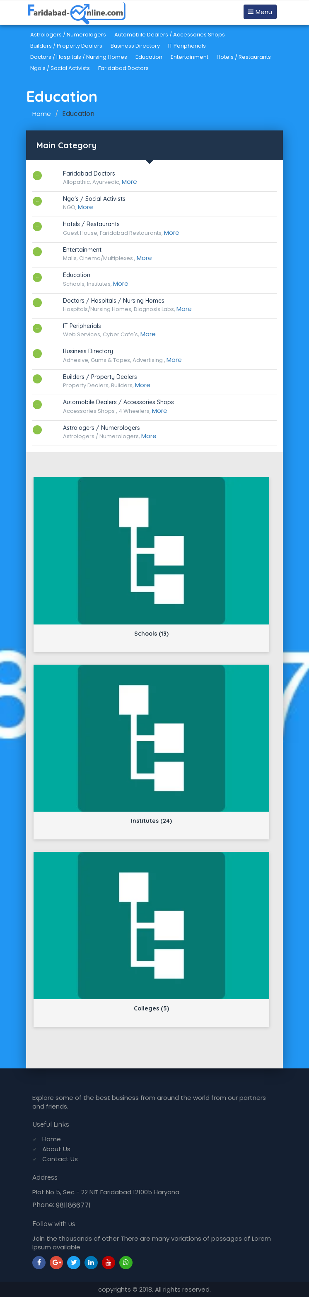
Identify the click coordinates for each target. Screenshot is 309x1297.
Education (148, 57)
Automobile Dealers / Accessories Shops (169, 35)
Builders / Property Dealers (66, 46)
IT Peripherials (187, 46)
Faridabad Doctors (123, 68)
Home (41, 113)
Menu (260, 11)
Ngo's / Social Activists (60, 68)
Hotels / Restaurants (244, 57)
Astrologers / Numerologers (68, 35)
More (129, 181)
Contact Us (60, 1159)
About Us (56, 1149)
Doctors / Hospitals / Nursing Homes (78, 57)
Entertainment (189, 57)
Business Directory (135, 46)
